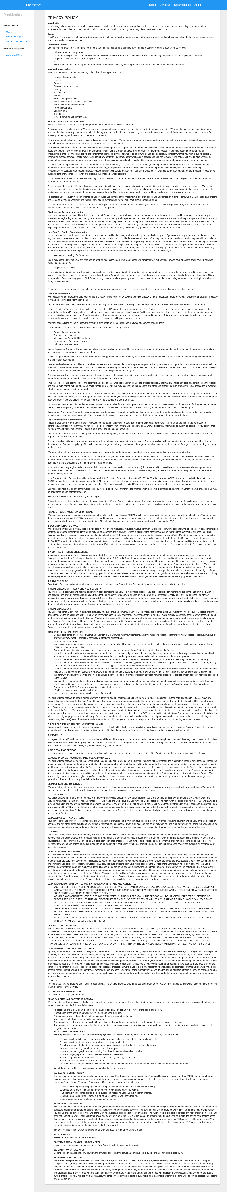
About (197, 5)
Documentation (182, 5)
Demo (152, 5)
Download (165, 5)
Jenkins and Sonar (14, 55)
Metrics (9, 32)
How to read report (14, 36)
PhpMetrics (33, 5)
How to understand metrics (18, 41)
